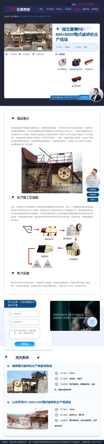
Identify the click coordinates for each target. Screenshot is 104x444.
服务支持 (86, 9)
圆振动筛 (89, 69)
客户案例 (77, 9)
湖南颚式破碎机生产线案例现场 (32, 366)
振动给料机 (76, 86)
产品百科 (68, 9)
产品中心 (59, 9)
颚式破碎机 (62, 69)
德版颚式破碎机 (75, 69)
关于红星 (50, 9)
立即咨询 (84, 97)
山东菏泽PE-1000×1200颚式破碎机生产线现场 (41, 402)
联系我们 (95, 9)
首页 (41, 9)
